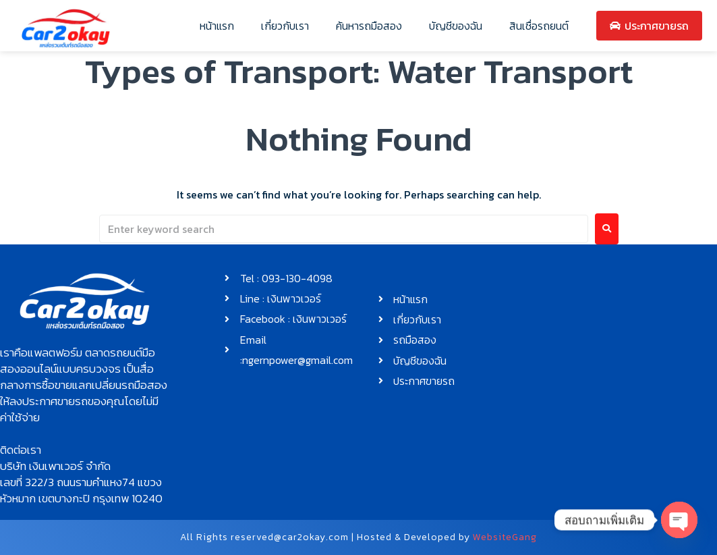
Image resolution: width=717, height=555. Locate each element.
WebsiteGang (505, 537)
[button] (84, 384)
